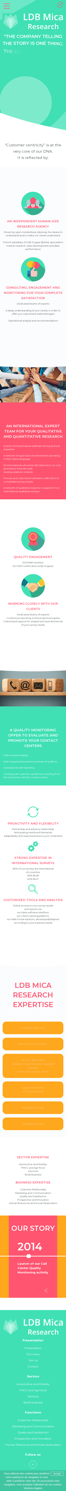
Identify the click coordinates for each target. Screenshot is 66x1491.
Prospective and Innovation (33, 1438)
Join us (33, 1360)
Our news (33, 1354)
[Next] (60, 1291)
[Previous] (46, 1291)
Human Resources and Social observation (33, 1444)
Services (33, 1396)
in (33, 1464)
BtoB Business (33, 1402)
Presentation (33, 1348)
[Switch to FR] (60, 4)
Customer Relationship (33, 1420)
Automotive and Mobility (33, 1384)
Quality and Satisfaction (33, 1432)
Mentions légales (33, 1488)
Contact (33, 1366)
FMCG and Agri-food (33, 1390)
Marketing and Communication (33, 1426)
